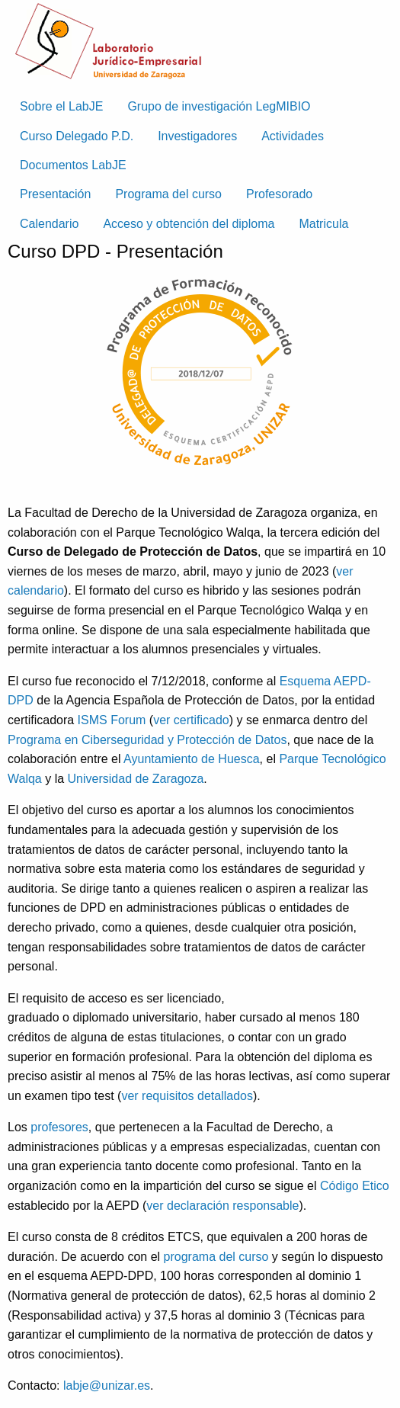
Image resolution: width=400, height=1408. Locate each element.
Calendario (49, 223)
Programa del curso (168, 194)
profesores (59, 1127)
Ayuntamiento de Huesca (191, 758)
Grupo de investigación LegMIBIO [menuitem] (218, 106)
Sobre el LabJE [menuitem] (61, 106)
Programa (36, 739)
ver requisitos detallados (187, 1095)
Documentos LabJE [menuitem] (73, 165)
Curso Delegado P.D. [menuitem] (76, 136)
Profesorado (279, 194)
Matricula (323, 223)
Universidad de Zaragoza (136, 778)
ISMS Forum (112, 720)
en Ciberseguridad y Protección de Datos (176, 739)
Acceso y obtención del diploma (188, 223)
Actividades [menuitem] (292, 136)
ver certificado (191, 720)
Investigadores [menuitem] (197, 136)
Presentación (55, 194)
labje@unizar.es (106, 1385)
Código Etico (354, 1185)
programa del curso (216, 1256)
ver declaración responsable (222, 1205)
